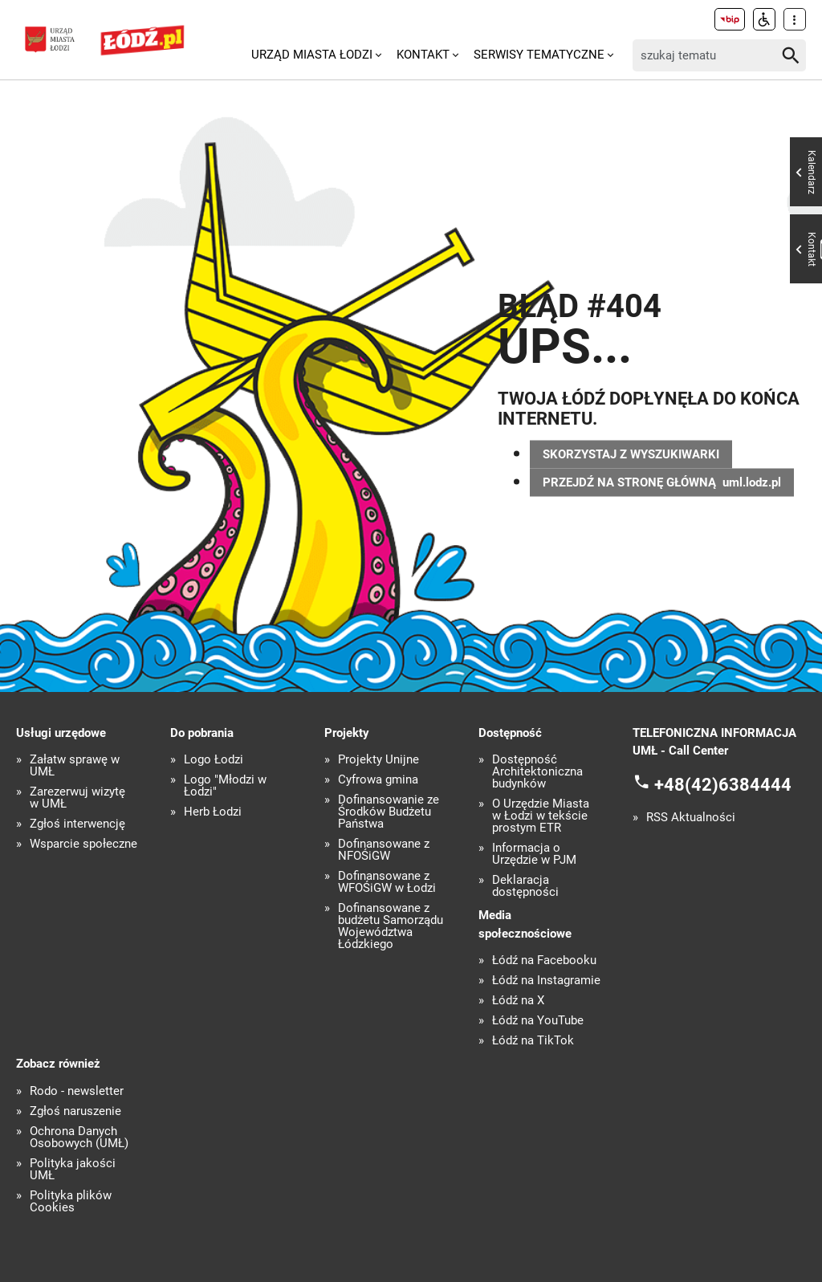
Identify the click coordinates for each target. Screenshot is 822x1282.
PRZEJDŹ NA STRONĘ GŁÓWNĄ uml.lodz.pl (662, 481)
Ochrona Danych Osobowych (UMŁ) (79, 1137)
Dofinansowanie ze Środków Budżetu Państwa (388, 812)
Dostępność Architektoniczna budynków (537, 772)
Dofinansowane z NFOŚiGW (383, 850)
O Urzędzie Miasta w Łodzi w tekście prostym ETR (540, 816)
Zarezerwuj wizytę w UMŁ (77, 798)
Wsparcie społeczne (83, 844)
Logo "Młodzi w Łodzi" (225, 786)
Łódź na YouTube (538, 1021)
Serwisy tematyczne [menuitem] (539, 54)
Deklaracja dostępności (525, 886)
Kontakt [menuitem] (423, 54)
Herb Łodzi (213, 812)
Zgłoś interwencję (77, 824)
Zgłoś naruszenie (75, 1111)
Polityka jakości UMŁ (73, 1170)
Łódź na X (518, 1001)
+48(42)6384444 (722, 784)
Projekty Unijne (378, 760)
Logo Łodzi (213, 760)
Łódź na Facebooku (544, 960)
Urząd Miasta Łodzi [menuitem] (311, 54)
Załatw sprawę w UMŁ (75, 766)
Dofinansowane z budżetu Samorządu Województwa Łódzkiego (390, 926)
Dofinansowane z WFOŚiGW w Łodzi (387, 882)
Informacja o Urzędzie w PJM (534, 854)
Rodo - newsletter (77, 1091)
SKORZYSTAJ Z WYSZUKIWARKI (631, 453)
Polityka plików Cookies (71, 1202)
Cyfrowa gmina (378, 780)
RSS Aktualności (690, 818)
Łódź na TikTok (533, 1041)
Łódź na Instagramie (546, 981)
